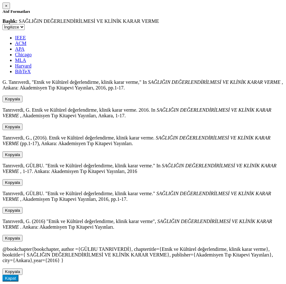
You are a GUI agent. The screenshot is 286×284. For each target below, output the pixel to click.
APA (20, 49)
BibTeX (23, 71)
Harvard (23, 65)
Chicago (23, 54)
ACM (20, 43)
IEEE (20, 37)
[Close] (6, 6)
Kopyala (12, 99)
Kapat (10, 278)
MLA (20, 60)
